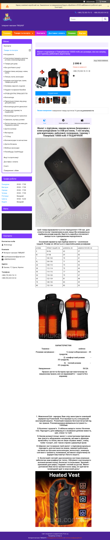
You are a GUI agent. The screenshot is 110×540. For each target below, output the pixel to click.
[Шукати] (105, 19)
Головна (7, 33)
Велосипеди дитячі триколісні (16, 116)
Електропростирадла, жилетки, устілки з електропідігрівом (16, 59)
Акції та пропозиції (11, 157)
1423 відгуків (90, 1)
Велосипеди (9, 97)
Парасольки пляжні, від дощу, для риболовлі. (16, 102)
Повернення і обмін (11, 171)
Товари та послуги (22, 33)
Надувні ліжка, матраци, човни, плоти (16, 72)
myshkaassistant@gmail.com (14, 257)
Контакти (41, 33)
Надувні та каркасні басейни (15, 90)
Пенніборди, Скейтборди (14, 152)
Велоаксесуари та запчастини (16, 140)
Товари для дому (11, 64)
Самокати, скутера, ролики (14, 120)
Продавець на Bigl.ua (55, 536)
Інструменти (9, 54)
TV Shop (8, 136)
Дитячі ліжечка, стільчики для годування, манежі (16, 124)
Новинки (72, 33)
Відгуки (82, 33)
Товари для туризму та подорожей (13, 111)
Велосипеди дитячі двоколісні (16, 107)
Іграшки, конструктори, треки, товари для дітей (16, 81)
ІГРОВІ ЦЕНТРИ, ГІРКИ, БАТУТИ (16, 93)
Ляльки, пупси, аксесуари (14, 77)
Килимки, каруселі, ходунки (15, 86)
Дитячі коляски (10, 129)
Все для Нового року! (12, 67)
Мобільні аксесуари (12, 148)
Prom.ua (65, 534)
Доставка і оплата (56, 33)
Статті (6, 166)
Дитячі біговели (11, 144)
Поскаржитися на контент (55, 538)
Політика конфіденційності (73, 538)
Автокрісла (9, 133)
